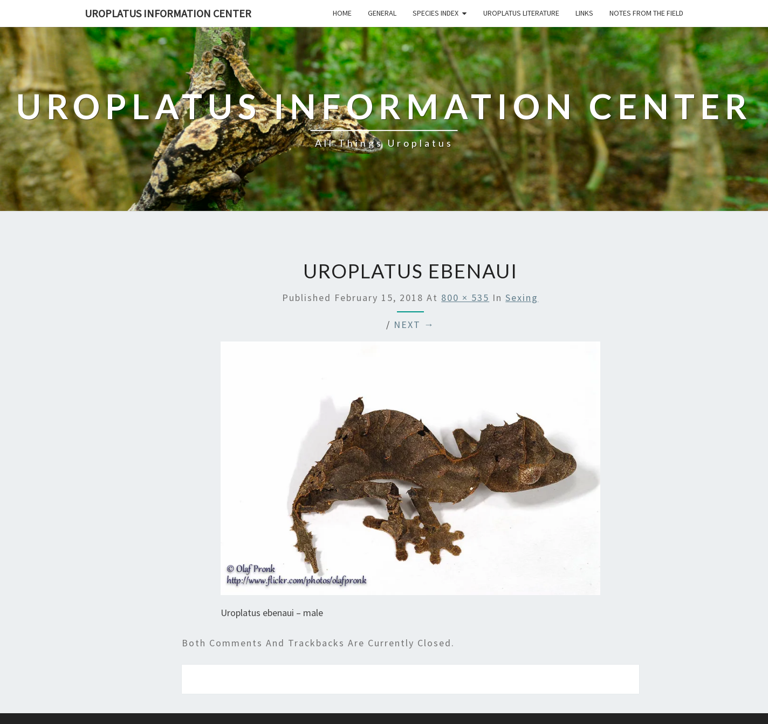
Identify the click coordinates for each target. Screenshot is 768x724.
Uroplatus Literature (521, 13)
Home (342, 13)
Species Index (435, 13)
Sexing (521, 297)
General (382, 13)
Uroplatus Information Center (168, 13)
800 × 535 (465, 297)
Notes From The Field (646, 13)
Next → (414, 324)
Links (584, 13)
